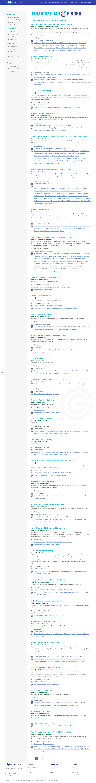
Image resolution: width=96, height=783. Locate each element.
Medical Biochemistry (50, 196)
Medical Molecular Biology (75, 196)
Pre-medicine (83, 188)
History (43, 258)
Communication (49, 268)
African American (13, 17)
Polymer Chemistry (49, 82)
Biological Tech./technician (67, 153)
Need (51, 772)
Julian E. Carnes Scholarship (41, 314)
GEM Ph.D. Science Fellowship (42, 551)
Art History (50, 261)
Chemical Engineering (72, 79)
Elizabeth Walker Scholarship (41, 440)
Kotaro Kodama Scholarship (41, 711)
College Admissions (45, 2)
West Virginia (37, 123)
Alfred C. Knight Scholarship (41, 690)
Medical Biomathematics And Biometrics (56, 188)
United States (38, 146)
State (73, 770)
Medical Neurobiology (69, 186)
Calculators (75, 772)
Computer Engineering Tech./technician (78, 161)
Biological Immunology (83, 193)
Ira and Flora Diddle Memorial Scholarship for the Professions (53, 461)
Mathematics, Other (39, 43)
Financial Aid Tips (13, 68)
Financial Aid (63, 2)
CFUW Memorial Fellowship (41, 91)
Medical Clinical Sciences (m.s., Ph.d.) (52, 186)
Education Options (55, 2)
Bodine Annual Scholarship (41, 296)
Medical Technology (55, 191)
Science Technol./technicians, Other (56, 79)
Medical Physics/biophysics (54, 201)
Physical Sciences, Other (56, 50)
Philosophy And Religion (75, 256)
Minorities (52, 770)
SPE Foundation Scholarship (41, 57)
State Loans (11, 51)
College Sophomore (51, 74)
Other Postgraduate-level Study (76, 74)
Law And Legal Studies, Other (62, 226)
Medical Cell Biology (62, 196)
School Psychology (75, 253)
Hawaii (36, 721)
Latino (29, 772)
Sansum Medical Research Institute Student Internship (51, 170)
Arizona (36, 698)
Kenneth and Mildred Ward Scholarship (45, 643)
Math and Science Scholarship (42, 113)
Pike (35, 470)
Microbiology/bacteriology (41, 193)
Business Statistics (45, 231)
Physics (56, 128)
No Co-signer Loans (14, 54)
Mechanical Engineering (55, 326)
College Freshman (51, 77)
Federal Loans (12, 49)
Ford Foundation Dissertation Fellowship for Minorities (51, 732)
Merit (51, 775)
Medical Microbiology (40, 201)
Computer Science (71, 329)
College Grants (12, 32)
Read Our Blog (50, 780)
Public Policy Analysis (71, 228)
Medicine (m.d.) (72, 193)
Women (29, 775)
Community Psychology (40, 261)
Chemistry (86, 82)
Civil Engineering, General (41, 326)
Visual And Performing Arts (61, 373)
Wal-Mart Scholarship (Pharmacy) (43, 481)
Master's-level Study (51, 40)
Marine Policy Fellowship (40, 210)
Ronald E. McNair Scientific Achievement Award (48, 335)
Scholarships (71, 2)
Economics (50, 226)
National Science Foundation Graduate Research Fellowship (53, 24)
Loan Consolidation (14, 59)
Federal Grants (12, 34)
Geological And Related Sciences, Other (58, 661)
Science (81, 107)
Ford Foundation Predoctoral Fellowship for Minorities (51, 237)
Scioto (39, 470)
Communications (68, 266)
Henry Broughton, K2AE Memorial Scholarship (48, 528)
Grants (76, 2)
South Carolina (47, 322)
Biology (51, 128)
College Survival (87, 2)
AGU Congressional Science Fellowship (45, 668)
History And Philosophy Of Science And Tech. (73, 48)
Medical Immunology (73, 188)
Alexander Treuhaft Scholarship (42, 400)
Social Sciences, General (57, 231)
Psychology (57, 268)
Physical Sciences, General (41, 50)
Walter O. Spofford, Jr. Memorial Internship (46, 601)
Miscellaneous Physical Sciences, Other (71, 43)
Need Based (11, 39)
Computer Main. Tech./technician (57, 161)
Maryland (36, 587)
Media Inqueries (42, 780)
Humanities (37, 271)
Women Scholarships (14, 25)
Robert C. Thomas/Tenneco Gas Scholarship (47, 505)
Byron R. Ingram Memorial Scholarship (45, 277)
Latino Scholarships (14, 20)
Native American (13, 22)
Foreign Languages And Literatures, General (56, 256)
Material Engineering (39, 79)
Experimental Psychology (62, 271)
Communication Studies (62, 253)
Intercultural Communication (42, 263)
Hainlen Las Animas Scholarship (43, 622)
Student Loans (12, 46)
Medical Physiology (64, 198)
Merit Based (11, 37)
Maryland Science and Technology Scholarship (48, 580)
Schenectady (37, 539)
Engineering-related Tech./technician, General (46, 153)
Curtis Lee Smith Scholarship (41, 419)
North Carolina (38, 322)
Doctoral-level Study (39, 40)
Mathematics (49, 43)
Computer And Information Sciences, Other (56, 45)
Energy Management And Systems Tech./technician (67, 517)
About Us (30, 780)
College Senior (57, 125)
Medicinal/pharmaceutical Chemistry (71, 191)
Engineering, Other (78, 82)
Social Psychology (55, 263)
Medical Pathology (81, 186)
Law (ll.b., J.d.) (61, 228)
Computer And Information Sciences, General (46, 151)
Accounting (68, 371)
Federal (52, 767)
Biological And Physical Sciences (72, 50)
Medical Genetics (85, 198)
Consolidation (76, 775)
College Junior (42, 77)
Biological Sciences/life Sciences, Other (69, 128)
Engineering (56, 43)
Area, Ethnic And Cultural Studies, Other (45, 253)
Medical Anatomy (75, 198)
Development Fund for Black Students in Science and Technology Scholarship (59, 137)
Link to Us (56, 780)
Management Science (40, 371)
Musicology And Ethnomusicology (70, 263)
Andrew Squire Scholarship (41, 359)
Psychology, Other (39, 268)
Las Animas (37, 629)
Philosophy (84, 749)
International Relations (40, 226)
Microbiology (37, 186)
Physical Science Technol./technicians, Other (62, 156)
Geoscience (37, 684)
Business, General (39, 522)
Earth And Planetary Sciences (53, 48)
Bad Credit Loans (13, 56)
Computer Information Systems (77, 45)
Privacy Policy (35, 780)
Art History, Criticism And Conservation (71, 268)
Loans (81, 2)
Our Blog (11, 71)
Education (63, 475)
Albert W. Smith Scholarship (41, 380)
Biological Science (39, 48)
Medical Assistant (39, 196)
